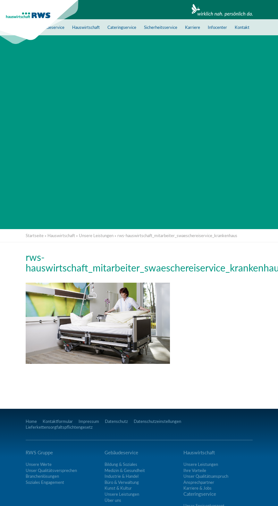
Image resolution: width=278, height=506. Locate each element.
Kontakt (242, 27)
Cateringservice (121, 27)
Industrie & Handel (122, 476)
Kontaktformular (58, 421)
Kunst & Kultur (118, 488)
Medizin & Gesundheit (125, 470)
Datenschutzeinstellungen (157, 421)
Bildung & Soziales (121, 464)
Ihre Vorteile (194, 470)
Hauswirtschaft (86, 27)
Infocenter (217, 27)
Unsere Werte (39, 464)
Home (31, 421)
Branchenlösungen (42, 476)
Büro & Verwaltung (122, 482)
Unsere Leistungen (96, 235)
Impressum (89, 421)
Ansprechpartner (198, 482)
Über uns (113, 500)
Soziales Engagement (45, 482)
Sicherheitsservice (160, 27)
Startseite (35, 235)
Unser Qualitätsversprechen (51, 470)
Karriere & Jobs (197, 488)
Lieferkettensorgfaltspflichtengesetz (59, 427)
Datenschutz (116, 421)
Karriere (192, 27)
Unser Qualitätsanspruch (205, 476)
